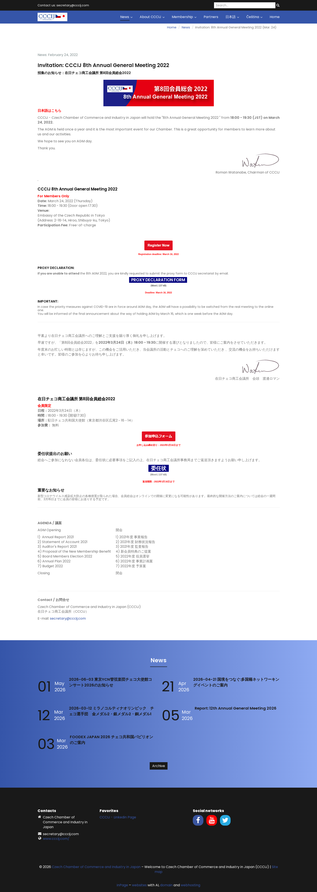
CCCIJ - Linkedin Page (118, 817)
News (126, 16)
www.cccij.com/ (56, 838)
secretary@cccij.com (68, 618)
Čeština (254, 16)
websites (139, 885)
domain (166, 885)
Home (275, 16)
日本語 (232, 16)
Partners (211, 16)
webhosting (190, 885)
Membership (184, 16)
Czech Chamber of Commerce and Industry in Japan (96, 866)
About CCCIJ (152, 16)
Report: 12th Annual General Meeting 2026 (235, 708)
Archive (158, 765)
